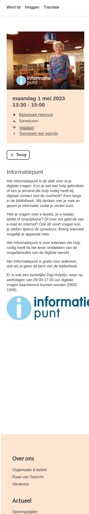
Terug (21, 155)
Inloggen (32, 7)
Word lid (13, 7)
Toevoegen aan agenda (38, 133)
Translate (51, 7)
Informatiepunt (25, 172)
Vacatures (20, 484)
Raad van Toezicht (27, 477)
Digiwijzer (26, 128)
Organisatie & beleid (29, 470)
